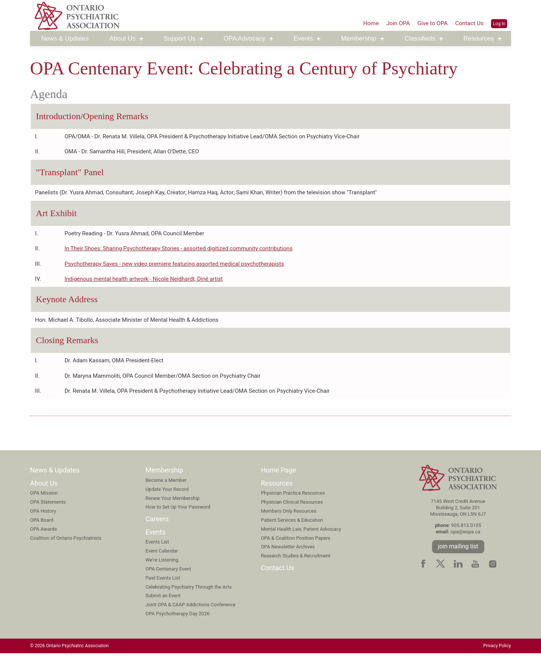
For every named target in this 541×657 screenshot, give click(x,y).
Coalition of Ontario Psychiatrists (65, 541)
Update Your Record (167, 492)
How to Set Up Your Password (177, 510)
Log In (499, 23)
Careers (157, 523)
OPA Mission (44, 497)
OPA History (43, 515)
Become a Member (165, 483)
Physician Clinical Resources (292, 506)
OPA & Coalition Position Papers (295, 541)
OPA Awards (43, 532)
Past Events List (162, 581)
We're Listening (161, 563)
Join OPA (395, 22)
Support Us (180, 38)
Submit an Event (162, 599)
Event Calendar (161, 554)
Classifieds (419, 38)
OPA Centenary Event (168, 572)
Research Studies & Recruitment (295, 559)
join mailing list (458, 549)
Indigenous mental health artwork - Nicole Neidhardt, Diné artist (144, 281)
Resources (478, 38)
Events (303, 38)
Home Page (278, 474)
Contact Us (469, 22)
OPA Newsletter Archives (287, 550)
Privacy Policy (497, 649)
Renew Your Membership (172, 501)
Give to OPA (431, 22)
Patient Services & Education (292, 523)
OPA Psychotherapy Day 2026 (177, 617)
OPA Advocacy (244, 38)
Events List (157, 545)
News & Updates (65, 38)
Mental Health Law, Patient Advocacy (301, 532)
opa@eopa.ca (465, 535)
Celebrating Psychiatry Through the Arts (188, 590)
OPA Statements (48, 506)
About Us (122, 38)
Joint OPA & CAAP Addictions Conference (190, 608)
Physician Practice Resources (293, 497)
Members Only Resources (288, 515)
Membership (358, 38)
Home (368, 22)
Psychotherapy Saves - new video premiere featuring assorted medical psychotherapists (174, 265)
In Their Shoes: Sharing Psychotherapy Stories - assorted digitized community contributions (179, 250)
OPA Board (41, 523)
